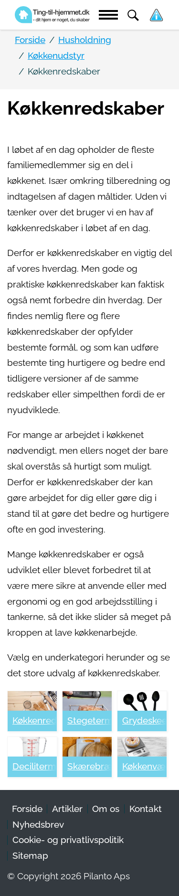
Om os (105, 808)
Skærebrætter (89, 766)
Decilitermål (34, 766)
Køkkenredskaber (34, 720)
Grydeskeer (144, 720)
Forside (27, 808)
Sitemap (30, 855)
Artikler (67, 808)
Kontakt (145, 808)
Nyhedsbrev (38, 824)
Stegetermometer (89, 720)
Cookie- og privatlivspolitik (68, 839)
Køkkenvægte (144, 766)
